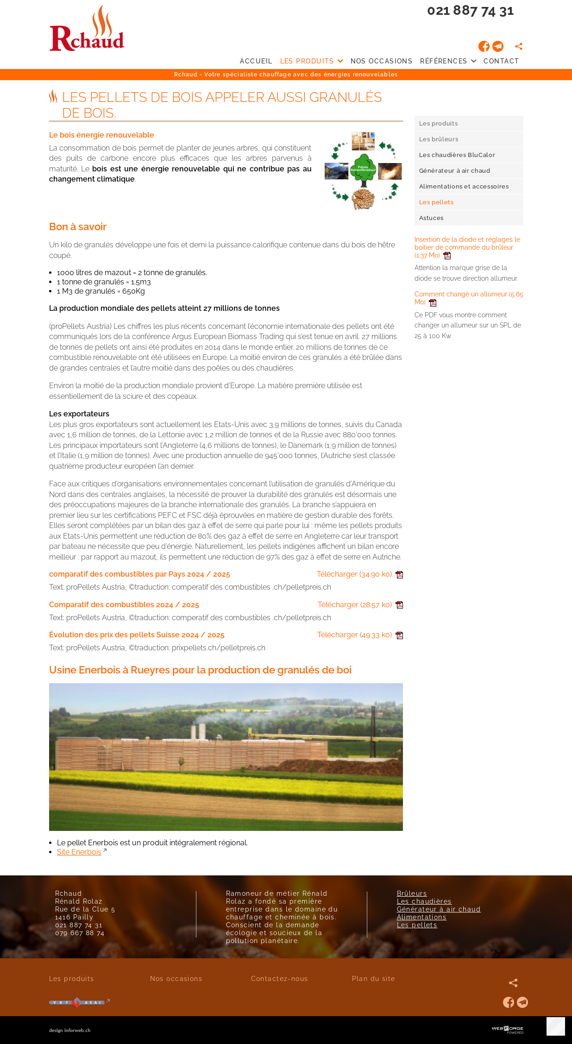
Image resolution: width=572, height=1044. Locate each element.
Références (448, 61)
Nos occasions (382, 61)
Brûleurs (412, 893)
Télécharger (360, 574)
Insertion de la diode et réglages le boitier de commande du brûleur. (467, 247)
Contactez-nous (279, 978)
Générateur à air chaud (439, 909)
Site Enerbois (79, 852)
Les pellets (417, 925)
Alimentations (422, 917)
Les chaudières (424, 901)
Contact (501, 61)
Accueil (256, 61)
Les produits (311, 61)
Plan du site (374, 978)
